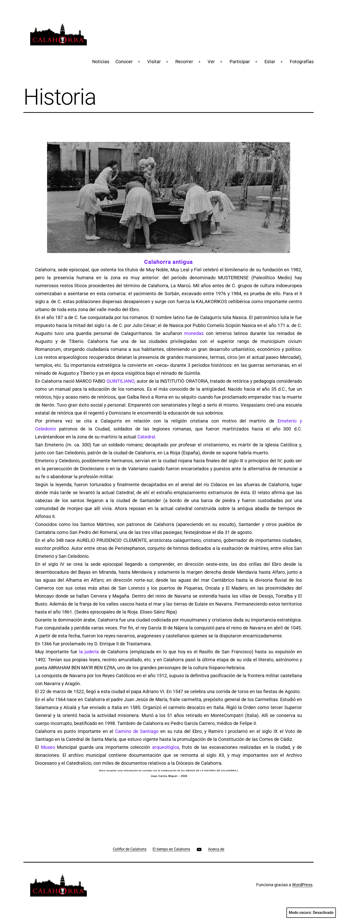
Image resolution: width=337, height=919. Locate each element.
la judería (88, 651)
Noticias (100, 61)
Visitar (154, 61)
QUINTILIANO (120, 381)
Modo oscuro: (311, 912)
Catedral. (146, 437)
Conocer (124, 61)
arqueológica (165, 747)
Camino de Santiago (136, 731)
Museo (48, 747)
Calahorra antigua (168, 262)
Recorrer (184, 61)
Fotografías (302, 61)
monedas (194, 333)
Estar (269, 61)
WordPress (302, 884)
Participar (240, 61)
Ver (211, 61)
